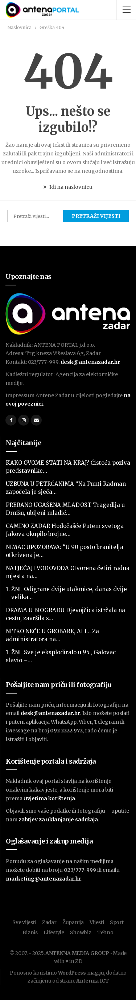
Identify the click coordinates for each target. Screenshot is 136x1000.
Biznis (29, 932)
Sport (117, 922)
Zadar (49, 922)
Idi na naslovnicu (68, 187)
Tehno (105, 932)
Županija (73, 922)
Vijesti (97, 922)
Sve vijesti (24, 922)
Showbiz (80, 932)
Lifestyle (54, 932)
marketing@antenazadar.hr (43, 878)
